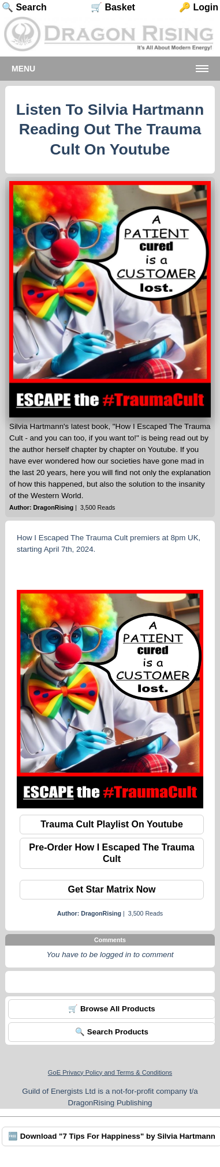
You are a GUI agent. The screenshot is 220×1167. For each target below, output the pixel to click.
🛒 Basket (113, 7)
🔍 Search (24, 7)
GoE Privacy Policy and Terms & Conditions (110, 1072)
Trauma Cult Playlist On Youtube (111, 824)
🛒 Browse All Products (111, 1008)
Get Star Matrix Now (111, 889)
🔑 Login (198, 7)
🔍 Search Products (111, 1031)
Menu (23, 68)
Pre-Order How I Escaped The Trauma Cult (111, 853)
